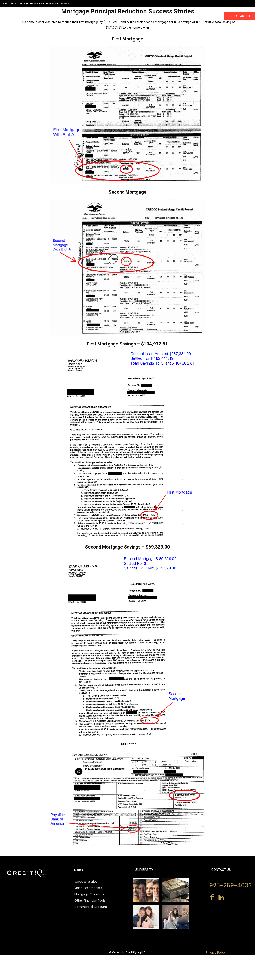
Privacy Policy (216, 952)
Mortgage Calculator (89, 894)
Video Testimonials (88, 888)
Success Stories (85, 881)
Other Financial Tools (89, 900)
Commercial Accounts (91, 907)
